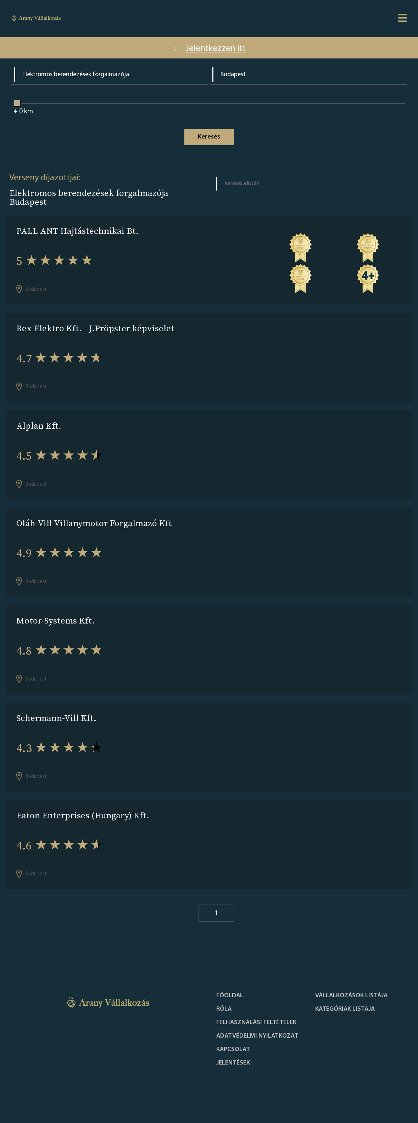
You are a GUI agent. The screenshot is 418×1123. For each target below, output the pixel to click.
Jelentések (233, 1063)
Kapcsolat (233, 1049)
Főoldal (229, 996)
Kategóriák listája (345, 1009)
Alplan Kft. (38, 425)
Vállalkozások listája (351, 996)
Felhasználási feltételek (256, 1023)
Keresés (209, 137)
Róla (224, 1009)
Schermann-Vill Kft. (56, 717)
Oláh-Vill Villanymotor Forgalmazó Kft (94, 523)
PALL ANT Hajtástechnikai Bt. (77, 230)
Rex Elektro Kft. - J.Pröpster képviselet (95, 328)
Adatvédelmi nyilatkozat (257, 1036)
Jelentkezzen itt (209, 48)
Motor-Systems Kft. (55, 620)
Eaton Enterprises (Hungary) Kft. (82, 815)
